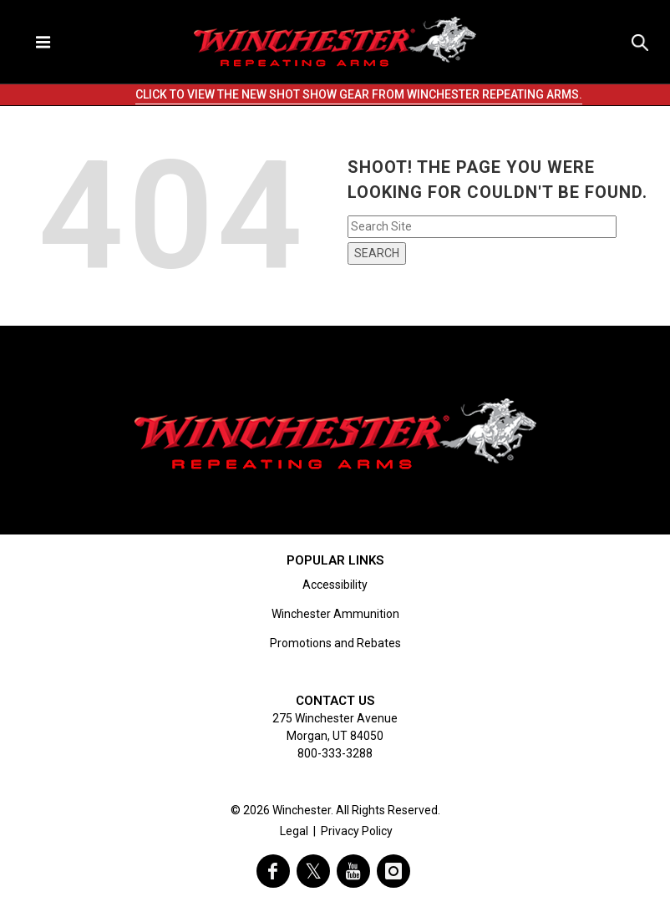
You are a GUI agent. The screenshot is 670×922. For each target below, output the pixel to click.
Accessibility (335, 584)
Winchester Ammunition (335, 614)
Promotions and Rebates (335, 643)
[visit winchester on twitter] (313, 871)
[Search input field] (482, 226)
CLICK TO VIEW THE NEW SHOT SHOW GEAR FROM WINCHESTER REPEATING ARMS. (358, 94)
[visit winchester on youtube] (353, 871)
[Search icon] (640, 41)
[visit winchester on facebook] (273, 871)
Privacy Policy (357, 831)
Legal (294, 831)
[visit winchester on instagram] (393, 871)
